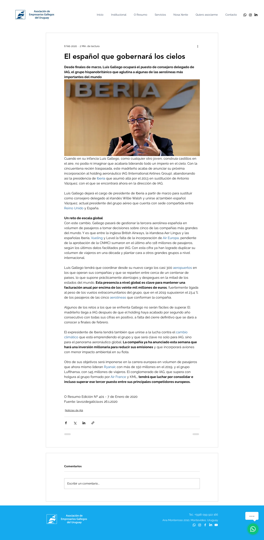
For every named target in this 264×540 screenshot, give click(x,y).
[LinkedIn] (256, 15)
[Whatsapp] (245, 15)
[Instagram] (250, 15)
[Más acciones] (197, 46)
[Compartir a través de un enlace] (93, 423)
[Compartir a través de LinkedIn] (84, 423)
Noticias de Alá (74, 410)
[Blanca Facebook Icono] (205, 525)
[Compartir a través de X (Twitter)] (75, 423)
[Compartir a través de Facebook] (66, 423)
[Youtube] (216, 525)
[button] (119, 15)
